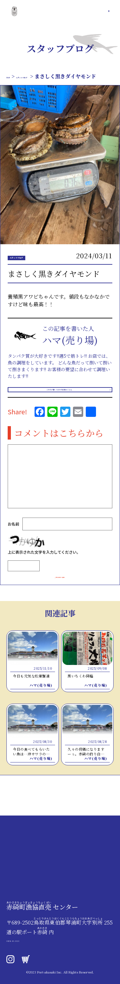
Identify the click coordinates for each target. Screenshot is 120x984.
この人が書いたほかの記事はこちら (58, 402)
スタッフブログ (42, 76)
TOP (12, 76)
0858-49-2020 (25, 939)
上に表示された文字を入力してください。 (44, 568)
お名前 (13, 540)
